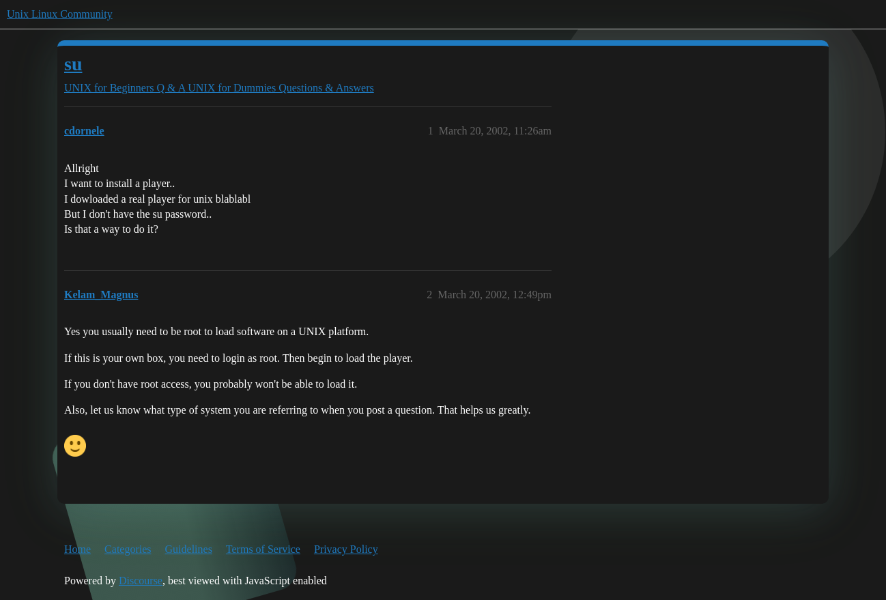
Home (77, 549)
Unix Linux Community (60, 14)
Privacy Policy (346, 549)
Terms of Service (263, 549)
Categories (127, 549)
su (73, 63)
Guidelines (188, 549)
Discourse (140, 580)
